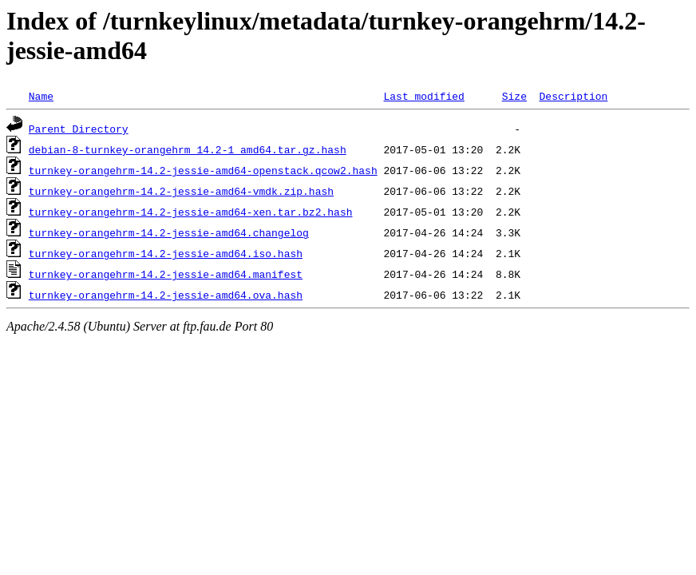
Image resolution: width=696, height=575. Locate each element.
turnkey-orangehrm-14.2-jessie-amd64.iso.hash (166, 253)
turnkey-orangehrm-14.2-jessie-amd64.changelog (169, 232)
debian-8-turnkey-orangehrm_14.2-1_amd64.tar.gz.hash (187, 149)
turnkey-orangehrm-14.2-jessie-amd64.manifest (166, 274)
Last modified (423, 96)
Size (514, 96)
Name (41, 96)
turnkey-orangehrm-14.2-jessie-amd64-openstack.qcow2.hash (203, 170)
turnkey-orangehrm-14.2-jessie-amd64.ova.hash (166, 295)
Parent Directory (79, 128)
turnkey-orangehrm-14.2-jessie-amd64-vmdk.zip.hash (181, 191)
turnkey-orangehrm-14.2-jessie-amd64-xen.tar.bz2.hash (191, 211)
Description (573, 96)
